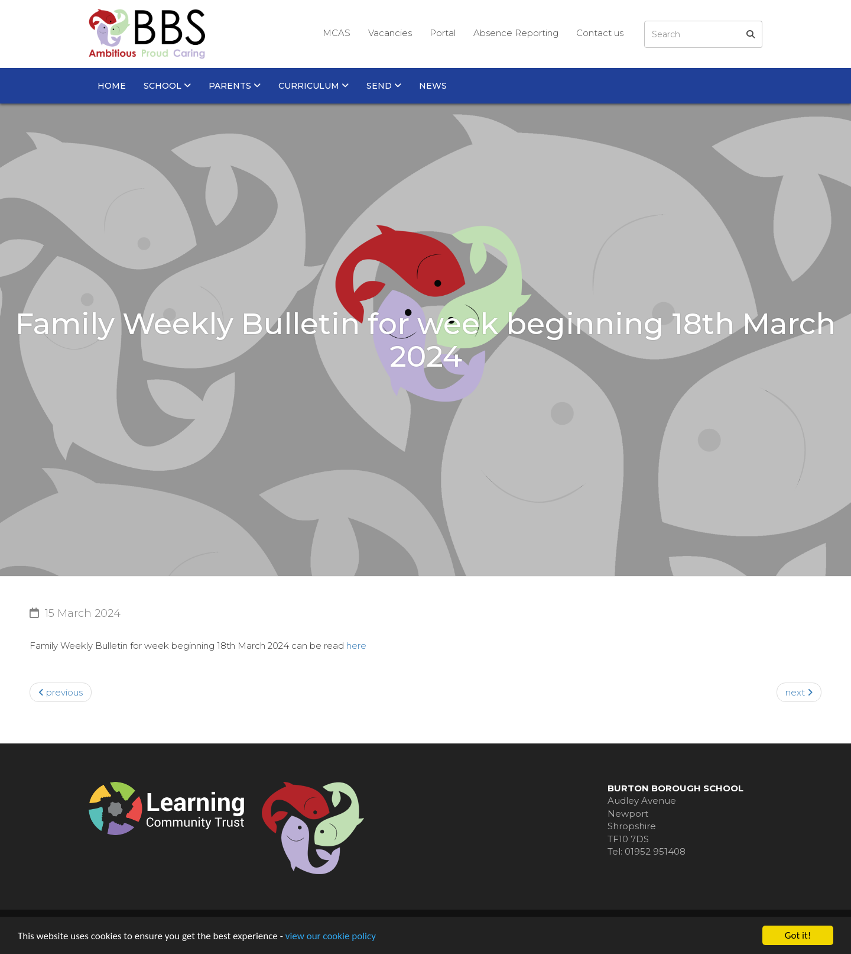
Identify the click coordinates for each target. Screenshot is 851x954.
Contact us (599, 32)
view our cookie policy (330, 936)
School (167, 85)
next (799, 692)
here (356, 645)
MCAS (336, 32)
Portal (443, 32)
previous (60, 692)
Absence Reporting (515, 32)
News (433, 85)
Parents (235, 85)
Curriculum (313, 85)
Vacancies (390, 32)
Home (112, 85)
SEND (383, 85)
